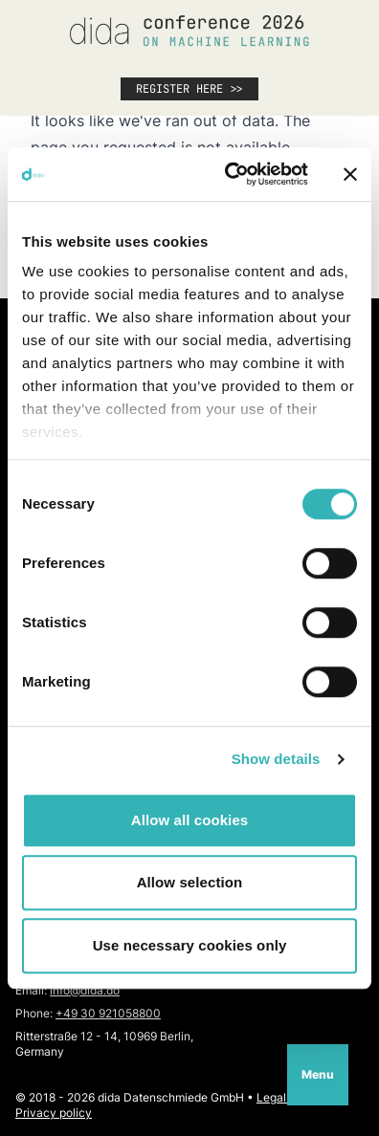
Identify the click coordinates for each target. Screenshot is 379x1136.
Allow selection (190, 882)
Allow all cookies (190, 820)
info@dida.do (85, 990)
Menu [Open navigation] (317, 1074)
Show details (276, 759)
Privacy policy (53, 1112)
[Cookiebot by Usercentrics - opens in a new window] (231, 174)
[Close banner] (350, 174)
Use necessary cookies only (190, 945)
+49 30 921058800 (108, 1013)
